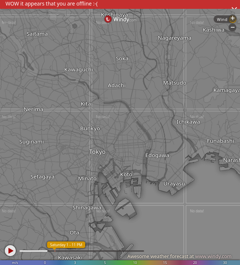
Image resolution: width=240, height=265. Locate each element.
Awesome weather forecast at (179, 256)
